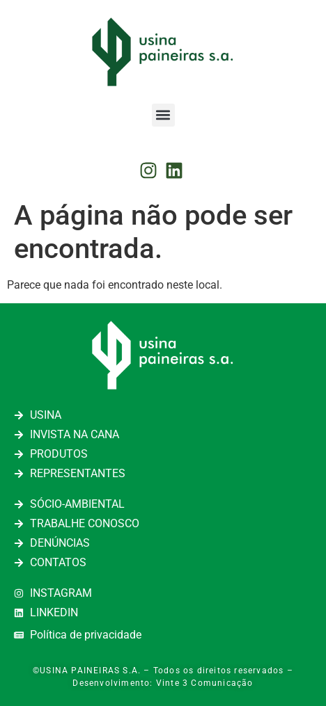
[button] (163, 115)
